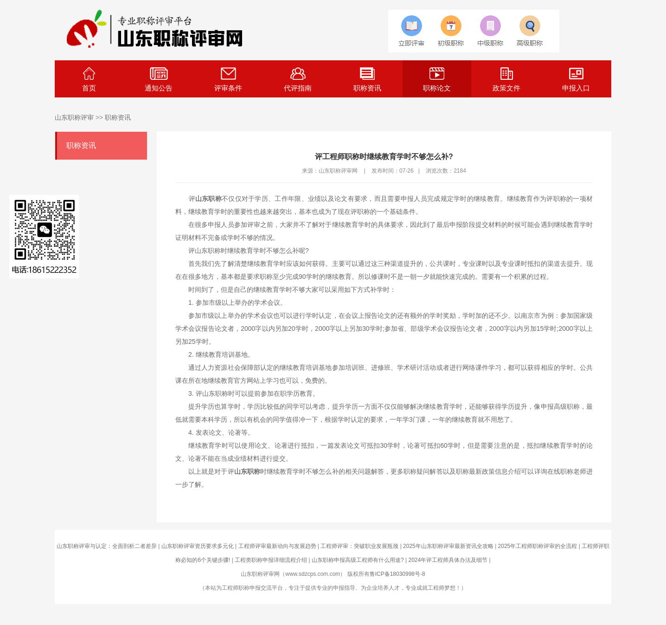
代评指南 (298, 79)
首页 (89, 79)
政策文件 (506, 79)
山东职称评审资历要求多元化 (197, 546)
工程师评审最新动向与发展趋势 (277, 546)
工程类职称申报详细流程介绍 (271, 560)
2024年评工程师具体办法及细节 (447, 560)
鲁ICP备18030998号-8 (397, 574)
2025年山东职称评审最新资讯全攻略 (448, 546)
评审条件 (228, 79)
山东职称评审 (74, 117)
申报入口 (576, 79)
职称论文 (437, 79)
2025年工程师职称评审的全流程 (537, 546)
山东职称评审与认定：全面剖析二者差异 (107, 546)
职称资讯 (367, 79)
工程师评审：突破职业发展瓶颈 (359, 546)
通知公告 (159, 79)
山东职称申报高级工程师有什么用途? (358, 560)
